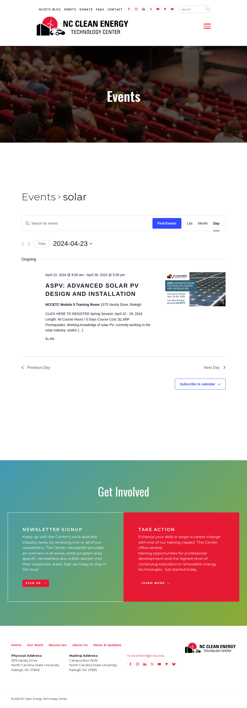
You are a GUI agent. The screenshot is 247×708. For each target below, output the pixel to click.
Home (16, 645)
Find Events (166, 223)
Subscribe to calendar (197, 384)
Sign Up (33, 583)
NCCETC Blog (50, 9)
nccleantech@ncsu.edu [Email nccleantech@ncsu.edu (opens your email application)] (146, 655)
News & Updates (107, 645)
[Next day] (29, 243)
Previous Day (35, 367)
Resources (58, 645)
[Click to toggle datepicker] (72, 243)
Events (70, 9)
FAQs (100, 9)
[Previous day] (22, 243)
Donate (86, 9)
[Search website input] (191, 9)
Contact (115, 9)
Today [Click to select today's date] (42, 243)
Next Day (215, 367)
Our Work (35, 645)
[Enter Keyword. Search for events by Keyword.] (87, 223)
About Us (80, 645)
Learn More (153, 583)
